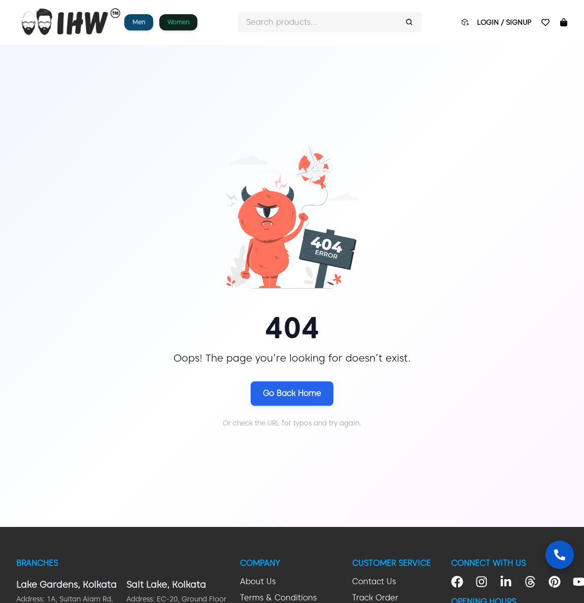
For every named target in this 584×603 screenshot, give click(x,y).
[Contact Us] (559, 555)
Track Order (375, 597)
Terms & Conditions (278, 597)
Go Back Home (292, 393)
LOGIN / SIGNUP (504, 22)
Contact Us (374, 581)
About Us (258, 581)
